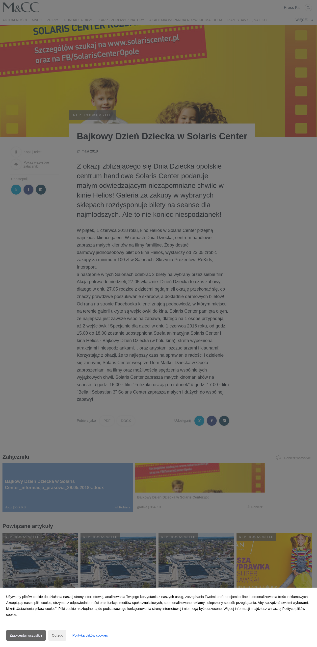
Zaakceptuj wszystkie (26, 635)
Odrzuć (57, 635)
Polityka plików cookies (90, 635)
